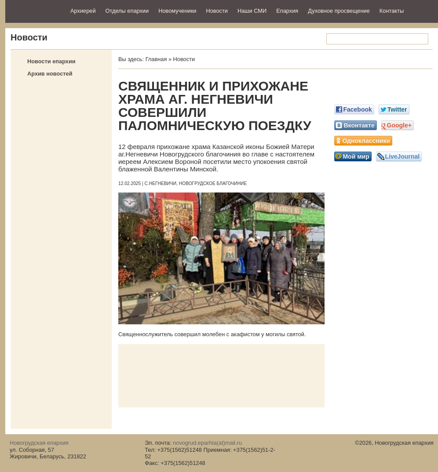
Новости (217, 10)
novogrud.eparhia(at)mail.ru (207, 442)
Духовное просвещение (339, 10)
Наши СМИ (251, 10)
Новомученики (177, 10)
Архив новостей (50, 73)
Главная (156, 59)
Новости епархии (51, 61)
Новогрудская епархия (35, 10)
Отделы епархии (127, 10)
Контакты (392, 10)
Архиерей (83, 10)
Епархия (287, 10)
